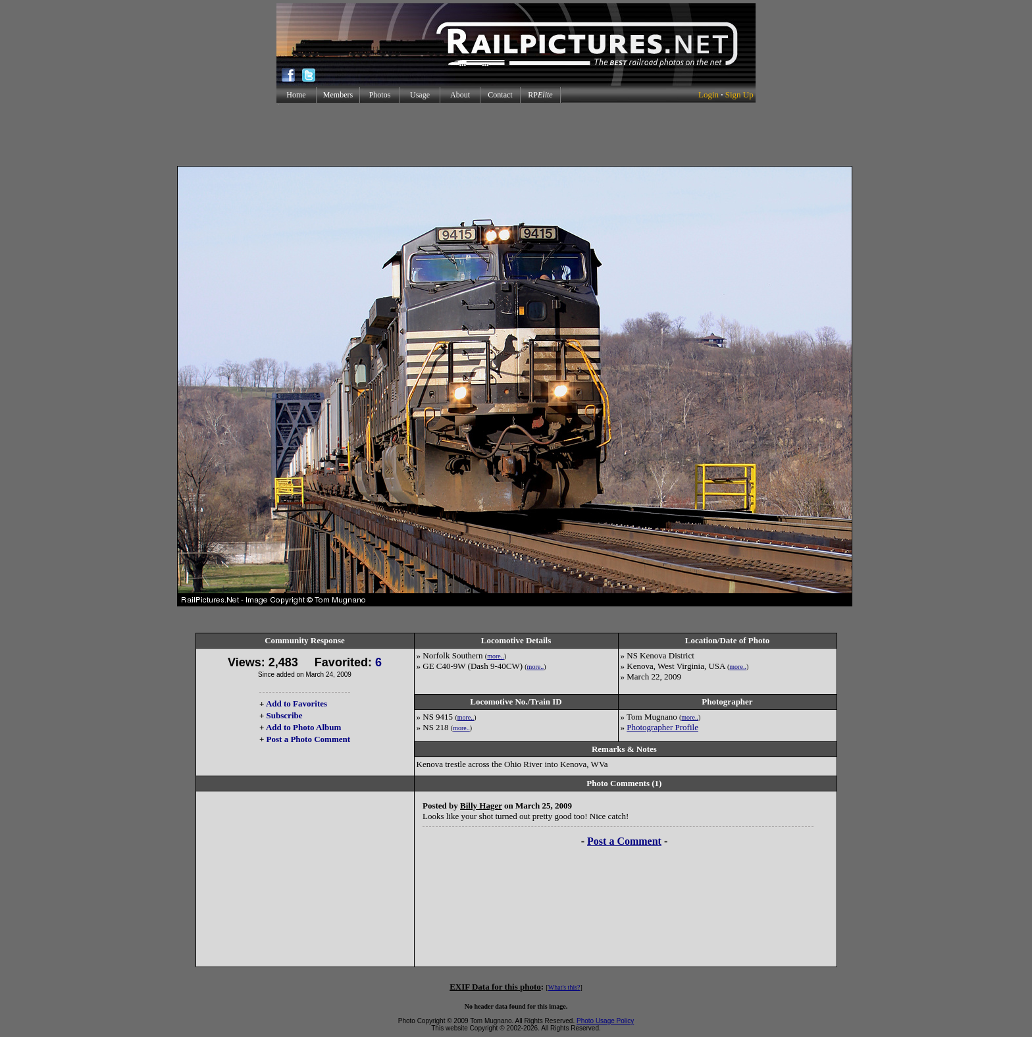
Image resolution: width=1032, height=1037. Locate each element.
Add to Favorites (296, 703)
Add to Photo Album (304, 727)
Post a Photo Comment (308, 739)
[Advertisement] (516, 134)
